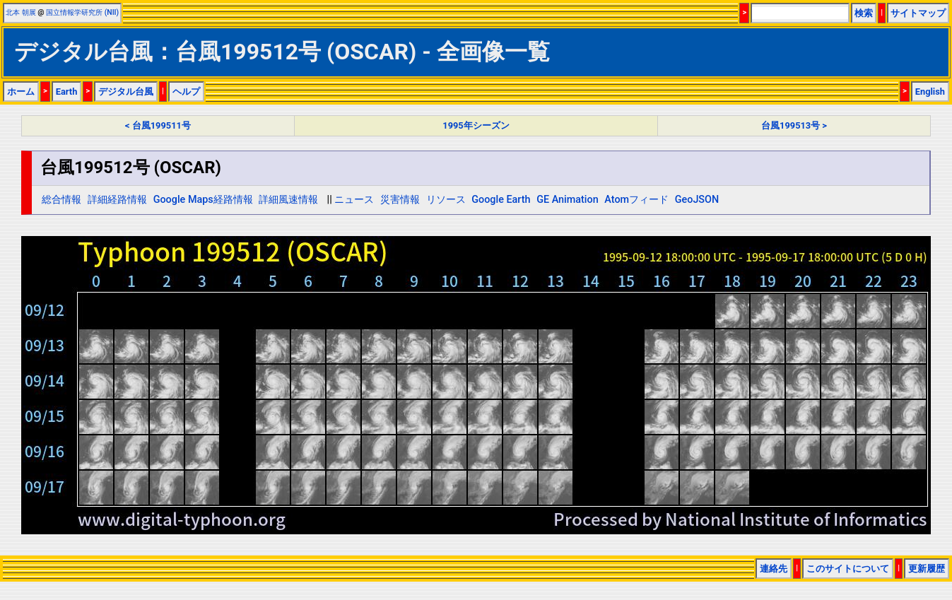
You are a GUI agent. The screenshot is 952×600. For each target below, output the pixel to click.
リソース (446, 200)
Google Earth (500, 200)
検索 (863, 13)
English (930, 91)
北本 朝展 (21, 12)
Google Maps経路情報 (203, 200)
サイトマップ (918, 13)
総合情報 (61, 200)
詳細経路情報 (117, 200)
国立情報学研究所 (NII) (82, 12)
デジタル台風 (125, 91)
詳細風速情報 (288, 200)
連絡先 (773, 568)
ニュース (354, 200)
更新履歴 (926, 568)
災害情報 (400, 200)
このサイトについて (847, 568)
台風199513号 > (794, 125)
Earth (67, 91)
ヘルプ (186, 91)
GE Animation (567, 200)
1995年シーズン (475, 125)
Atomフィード (636, 200)
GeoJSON (697, 200)
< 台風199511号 (158, 125)
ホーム (21, 91)
